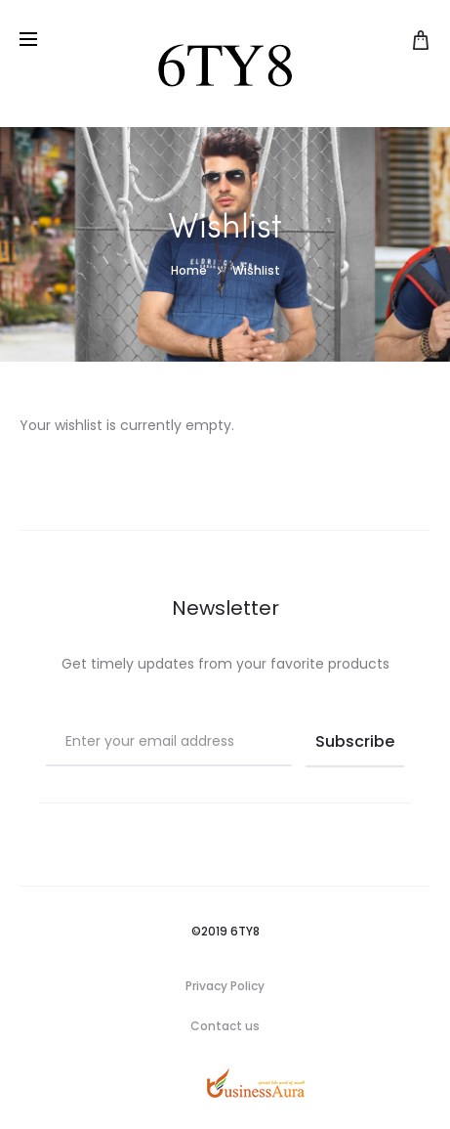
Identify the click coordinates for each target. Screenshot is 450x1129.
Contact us (225, 1026)
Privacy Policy (225, 985)
